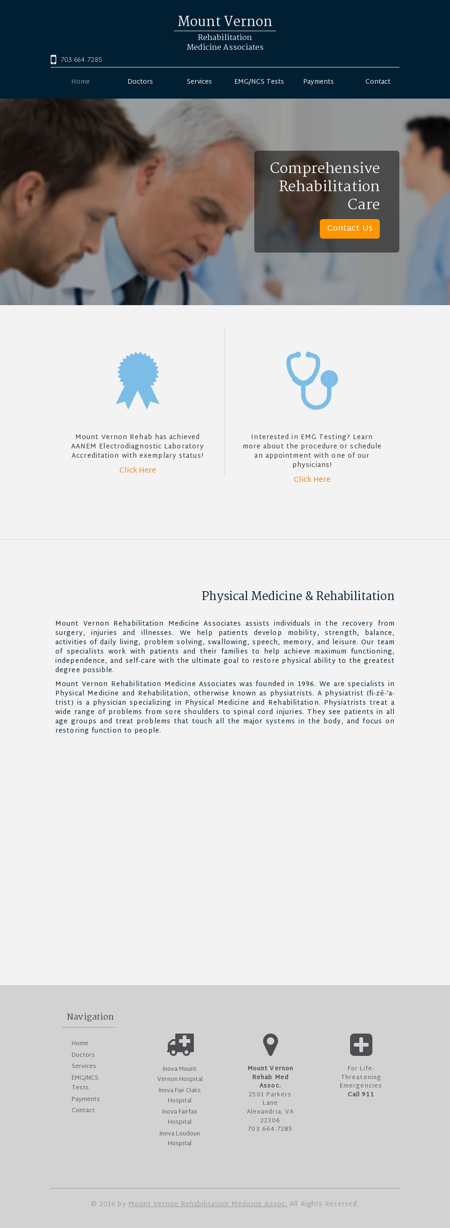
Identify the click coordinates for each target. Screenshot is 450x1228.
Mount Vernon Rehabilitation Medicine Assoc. (207, 1204)
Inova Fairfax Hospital (179, 1117)
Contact (377, 81)
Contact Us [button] (349, 228)
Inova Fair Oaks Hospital (180, 1096)
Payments (318, 81)
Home (80, 81)
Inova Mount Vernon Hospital (180, 1074)
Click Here (137, 471)
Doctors (140, 81)
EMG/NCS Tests (259, 81)
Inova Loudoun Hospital (179, 1139)
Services (199, 81)
